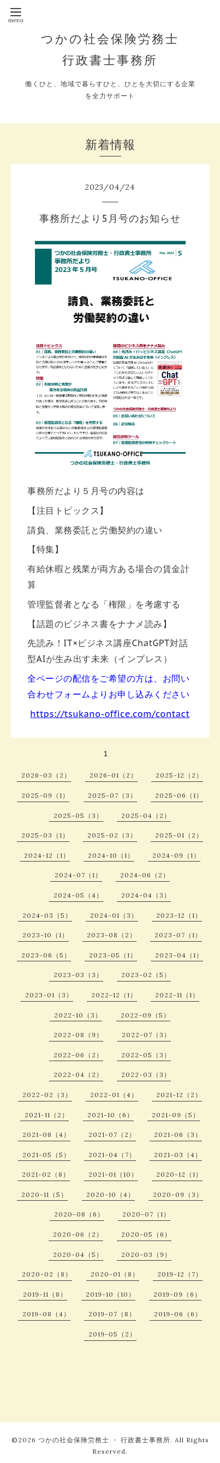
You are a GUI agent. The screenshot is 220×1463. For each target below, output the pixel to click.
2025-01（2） (179, 835)
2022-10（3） (78, 1015)
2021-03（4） (178, 1155)
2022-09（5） (145, 1015)
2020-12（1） (179, 1174)
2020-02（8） (47, 1274)
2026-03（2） (46, 775)
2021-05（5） (46, 1155)
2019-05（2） (112, 1334)
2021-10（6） (110, 1115)
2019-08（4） (46, 1314)
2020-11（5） (44, 1194)
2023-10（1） (45, 935)
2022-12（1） (114, 995)
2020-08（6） (79, 1214)
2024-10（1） (111, 855)
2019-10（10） (110, 1294)
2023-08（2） (111, 935)
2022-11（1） (177, 995)
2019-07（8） (112, 1314)
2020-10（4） (110, 1194)
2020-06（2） (78, 1234)
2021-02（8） (46, 1174)
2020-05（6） (146, 1234)
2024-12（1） (47, 855)
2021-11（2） (47, 1115)
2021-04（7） (112, 1155)
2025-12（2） (179, 775)
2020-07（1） (146, 1214)
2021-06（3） (178, 1134)
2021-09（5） (176, 1115)
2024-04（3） (146, 895)
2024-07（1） (78, 875)
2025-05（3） (78, 815)
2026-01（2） (114, 775)
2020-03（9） (146, 1254)
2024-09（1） (176, 855)
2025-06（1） (179, 795)
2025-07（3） (112, 795)
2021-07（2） (112, 1134)
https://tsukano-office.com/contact (109, 713)
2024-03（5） (47, 915)
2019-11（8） (45, 1294)
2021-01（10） (113, 1174)
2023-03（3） (78, 975)
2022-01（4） (114, 1095)
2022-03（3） (146, 1074)
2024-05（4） (78, 895)
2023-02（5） (146, 975)
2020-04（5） (78, 1254)
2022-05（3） (146, 1055)
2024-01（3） (114, 915)
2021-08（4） (46, 1134)
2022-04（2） (78, 1074)
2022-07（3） (146, 1035)
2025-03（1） (45, 835)
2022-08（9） (78, 1035)
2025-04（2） (146, 815)
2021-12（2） (179, 1095)
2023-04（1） (179, 955)
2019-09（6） (177, 1294)
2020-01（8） (115, 1274)
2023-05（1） (113, 955)
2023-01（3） (49, 995)
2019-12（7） (180, 1274)
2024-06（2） (145, 875)
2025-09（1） (45, 795)
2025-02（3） (112, 835)
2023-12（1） (179, 915)
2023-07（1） (178, 935)
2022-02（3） (47, 1095)
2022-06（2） (78, 1055)
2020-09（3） (178, 1194)
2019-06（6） (178, 1314)
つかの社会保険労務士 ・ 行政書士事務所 (104, 1440)
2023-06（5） (46, 955)
